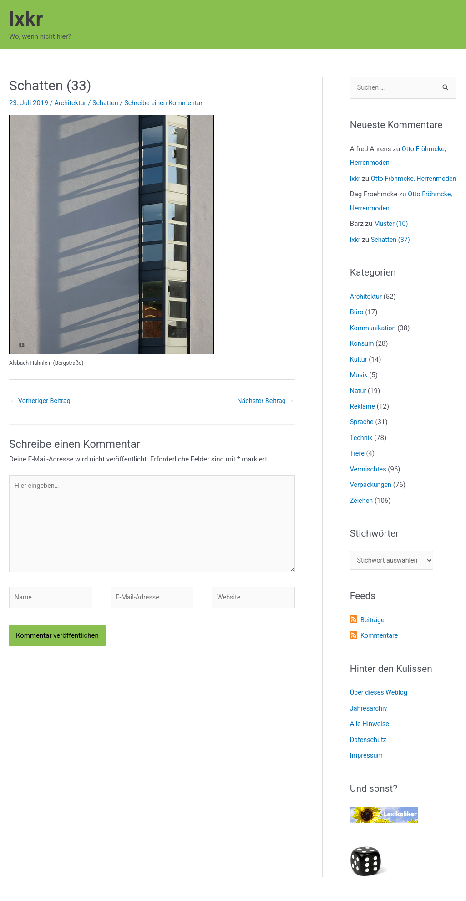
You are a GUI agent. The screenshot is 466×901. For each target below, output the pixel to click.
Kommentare (380, 644)
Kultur (359, 370)
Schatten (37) (391, 252)
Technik (362, 447)
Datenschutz (369, 746)
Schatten (107, 103)
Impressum (367, 762)
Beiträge (372, 629)
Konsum (362, 355)
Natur (358, 401)
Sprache (362, 431)
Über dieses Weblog (380, 700)
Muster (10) (392, 236)
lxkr (26, 19)
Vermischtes (369, 478)
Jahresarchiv (369, 716)
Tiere (357, 462)
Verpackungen (372, 493)
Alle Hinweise (370, 731)
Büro (357, 324)
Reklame (363, 416)
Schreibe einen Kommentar (168, 103)
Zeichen (362, 508)
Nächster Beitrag (264, 401)
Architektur (70, 103)
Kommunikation (374, 339)
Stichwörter (374, 541)
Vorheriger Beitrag (41, 401)
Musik (359, 385)
